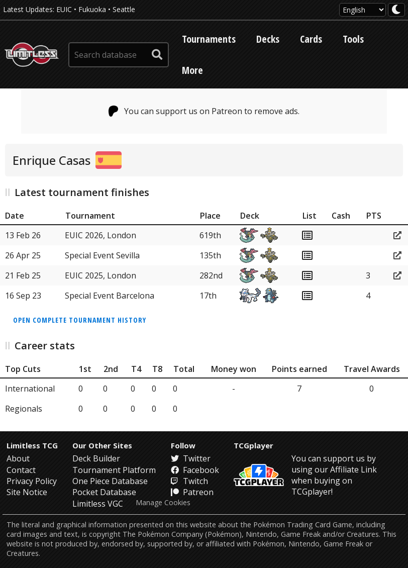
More (192, 70)
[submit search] (157, 54)
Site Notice (27, 492)
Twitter (191, 458)
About (18, 458)
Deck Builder (96, 458)
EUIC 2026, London (100, 235)
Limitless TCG (32, 445)
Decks (267, 39)
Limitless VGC (97, 503)
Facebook (195, 470)
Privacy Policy (32, 481)
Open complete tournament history (79, 320)
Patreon (192, 492)
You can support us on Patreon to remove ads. (204, 111)
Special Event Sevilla (102, 255)
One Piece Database (110, 481)
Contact (21, 470)
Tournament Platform (114, 470)
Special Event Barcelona (109, 295)
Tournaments (209, 39)
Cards (311, 39)
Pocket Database (104, 492)
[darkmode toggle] (396, 10)
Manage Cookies (163, 503)
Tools (353, 39)
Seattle (124, 9)
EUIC (64, 9)
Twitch (189, 481)
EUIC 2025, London (100, 275)
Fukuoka (92, 9)
